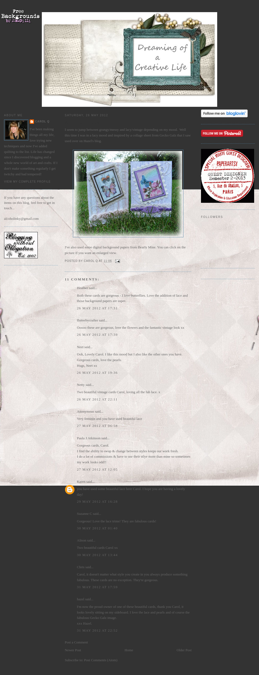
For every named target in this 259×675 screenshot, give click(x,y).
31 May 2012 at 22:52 (97, 630)
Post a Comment (76, 642)
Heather (82, 288)
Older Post (184, 650)
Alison (81, 540)
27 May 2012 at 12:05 (97, 469)
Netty (81, 385)
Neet (80, 347)
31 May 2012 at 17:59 (97, 587)
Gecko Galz (167, 135)
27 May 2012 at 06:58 (97, 426)
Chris (80, 567)
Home (129, 650)
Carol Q (42, 121)
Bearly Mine (146, 247)
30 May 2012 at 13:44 (97, 555)
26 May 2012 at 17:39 (97, 335)
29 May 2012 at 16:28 (97, 501)
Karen (81, 481)
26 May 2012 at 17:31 (97, 308)
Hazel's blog (92, 141)
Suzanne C (84, 514)
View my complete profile (27, 181)
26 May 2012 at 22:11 (97, 399)
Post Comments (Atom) (101, 660)
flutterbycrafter (87, 320)
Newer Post (73, 650)
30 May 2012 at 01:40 (97, 528)
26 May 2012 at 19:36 (97, 373)
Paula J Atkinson (88, 438)
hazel (80, 599)
